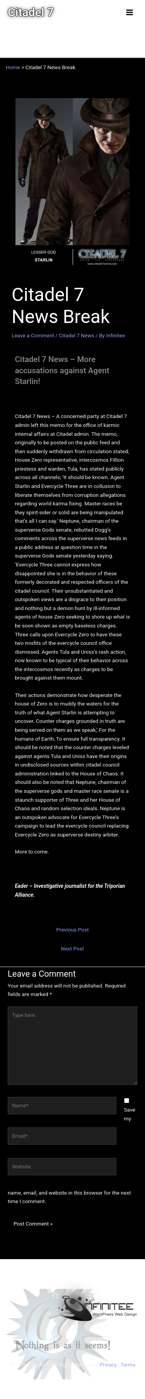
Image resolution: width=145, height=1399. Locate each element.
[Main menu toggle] (130, 12)
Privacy (108, 1365)
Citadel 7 (31, 12)
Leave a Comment (33, 335)
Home (13, 67)
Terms (128, 1365)
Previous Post (72, 929)
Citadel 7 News (76, 335)
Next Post (72, 948)
